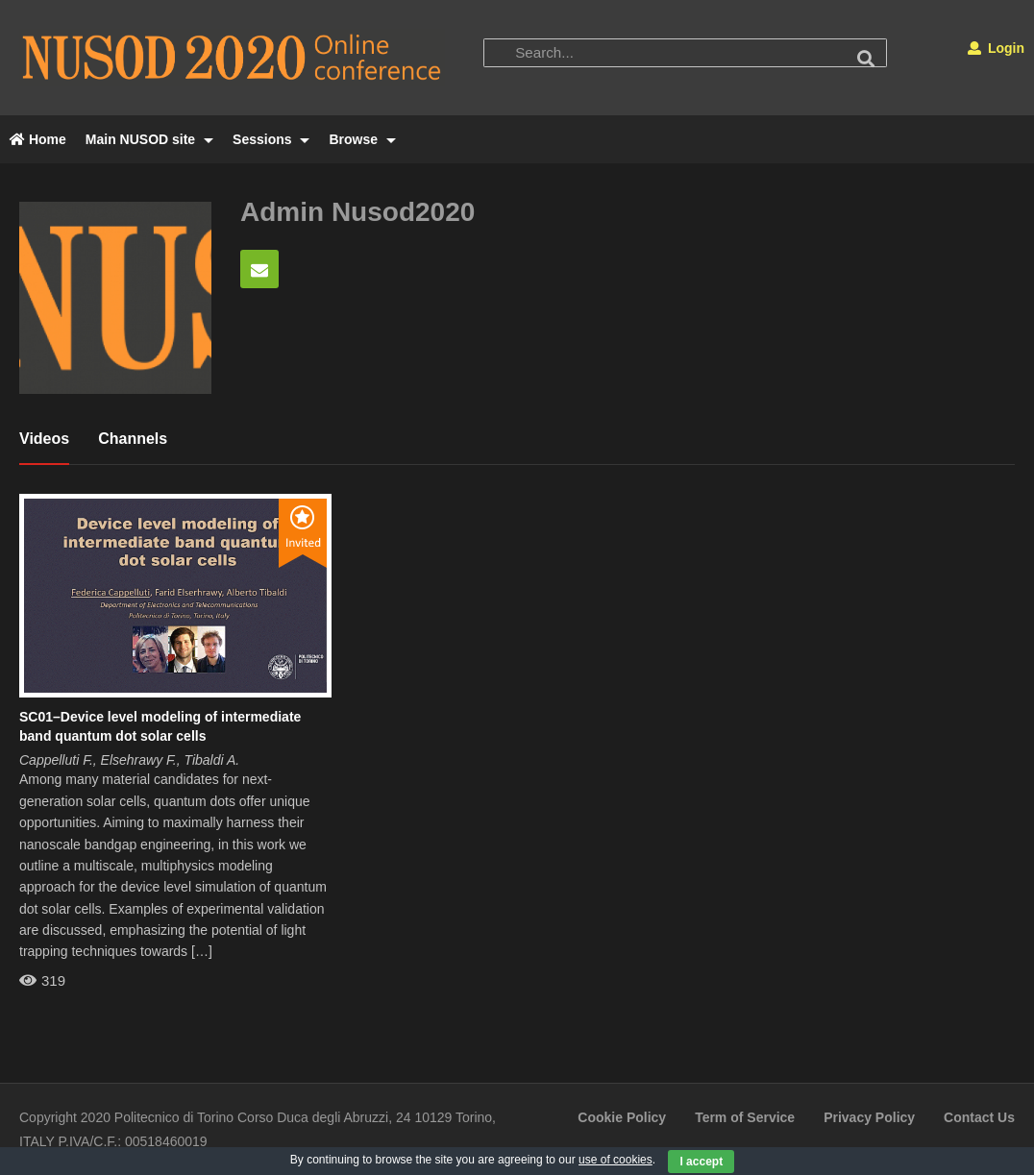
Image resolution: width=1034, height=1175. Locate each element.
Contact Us (979, 1117)
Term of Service (745, 1117)
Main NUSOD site (149, 139)
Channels (132, 438)
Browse (362, 139)
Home (38, 139)
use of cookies (615, 1159)
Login (996, 48)
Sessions (271, 139)
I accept (701, 1161)
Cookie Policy (622, 1117)
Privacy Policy (869, 1117)
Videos (44, 438)
